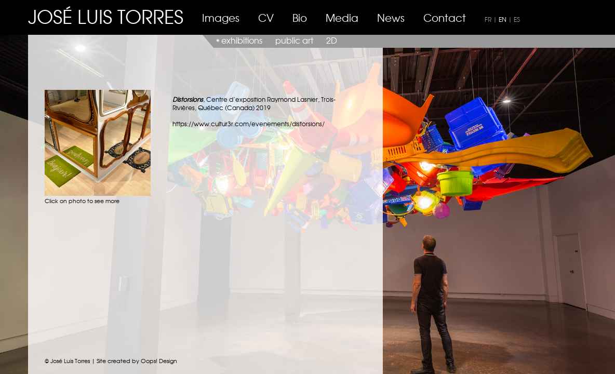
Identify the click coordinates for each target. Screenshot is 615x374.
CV (266, 17)
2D (331, 40)
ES (517, 19)
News (391, 17)
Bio (299, 17)
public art (294, 40)
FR (488, 19)
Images (220, 17)
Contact (444, 17)
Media (342, 17)
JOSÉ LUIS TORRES (105, 16)
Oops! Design (159, 360)
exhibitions (241, 40)
